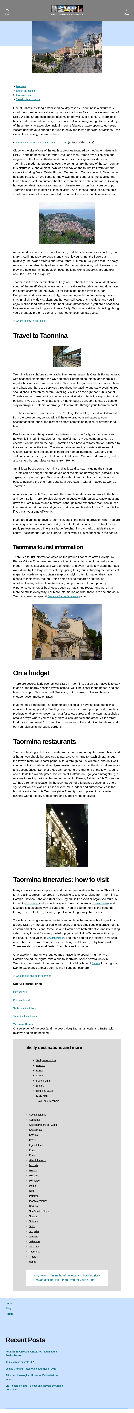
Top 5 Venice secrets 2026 (20, 1366)
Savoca (97, 963)
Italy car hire (21, 991)
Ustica (33, 1261)
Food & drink (44, 1080)
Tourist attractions (27, 90)
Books (40, 1070)
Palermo (34, 1195)
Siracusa (35, 1246)
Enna (32, 1150)
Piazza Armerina (40, 1200)
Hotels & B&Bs (45, 1090)
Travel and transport (49, 1100)
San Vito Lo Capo (40, 1211)
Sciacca (34, 1221)
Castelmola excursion (30, 99)
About (10, 1318)
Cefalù (33, 1139)
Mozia (33, 1185)
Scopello (35, 1231)
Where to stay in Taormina (33, 320)
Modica (34, 1170)
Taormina (22, 86)
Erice (32, 1155)
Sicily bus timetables (26, 1008)
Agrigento (35, 1119)
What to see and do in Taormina (36, 975)
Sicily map (43, 1095)
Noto (32, 1190)
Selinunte (35, 1241)
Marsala (34, 1165)
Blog (9, 1312)
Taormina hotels (26, 95)
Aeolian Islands (39, 1114)
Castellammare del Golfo (45, 1124)
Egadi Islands (38, 1145)
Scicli (32, 1226)
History (40, 1085)
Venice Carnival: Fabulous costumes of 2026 (31, 1373)
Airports (41, 1065)
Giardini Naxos (39, 1160)
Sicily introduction (47, 1060)
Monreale (35, 1180)
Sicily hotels (41, 1275)
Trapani (34, 1256)
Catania (34, 1134)
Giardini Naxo (104, 903)
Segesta (34, 1236)
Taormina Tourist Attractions (65, 596)
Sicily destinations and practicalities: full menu (46, 142)
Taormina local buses (27, 1016)
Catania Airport (23, 1000)
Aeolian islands (57, 937)
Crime (40, 1075)
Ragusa (34, 1205)
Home (10, 1307)
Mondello (35, 1175)
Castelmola (33, 903)
